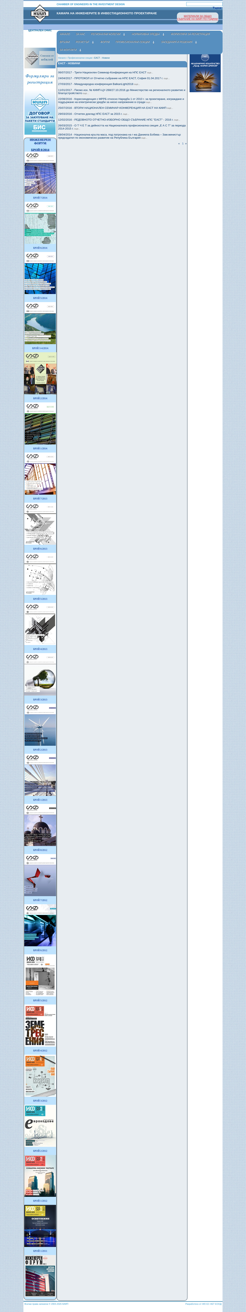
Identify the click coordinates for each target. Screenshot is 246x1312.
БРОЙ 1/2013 (40, 799)
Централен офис (40, 30)
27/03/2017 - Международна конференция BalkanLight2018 (99, 84)
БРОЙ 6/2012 (40, 950)
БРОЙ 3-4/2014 (40, 348)
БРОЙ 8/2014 (40, 149)
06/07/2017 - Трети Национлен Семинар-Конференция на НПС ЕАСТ (105, 72)
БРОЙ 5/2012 (40, 1000)
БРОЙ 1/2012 (40, 1200)
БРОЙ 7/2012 (40, 900)
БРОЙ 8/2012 (40, 849)
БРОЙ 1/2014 (40, 448)
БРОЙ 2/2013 (40, 749)
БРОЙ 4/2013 (40, 649)
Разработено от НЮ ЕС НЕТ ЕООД (203, 1304)
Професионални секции (80, 58)
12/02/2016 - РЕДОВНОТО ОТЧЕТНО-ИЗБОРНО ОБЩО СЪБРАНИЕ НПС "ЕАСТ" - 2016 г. (119, 119)
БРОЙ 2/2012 (40, 1150)
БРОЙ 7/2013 (40, 498)
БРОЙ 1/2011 (40, 1250)
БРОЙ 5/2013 (40, 598)
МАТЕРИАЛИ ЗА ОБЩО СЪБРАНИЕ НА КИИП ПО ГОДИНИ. (197, 18)
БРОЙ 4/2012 (40, 1050)
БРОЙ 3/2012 (40, 1100)
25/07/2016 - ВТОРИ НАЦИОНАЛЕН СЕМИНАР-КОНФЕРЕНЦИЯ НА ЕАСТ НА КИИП (115, 107)
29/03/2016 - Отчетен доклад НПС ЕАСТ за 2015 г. (93, 113)
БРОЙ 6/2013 (40, 548)
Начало (62, 58)
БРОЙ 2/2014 (40, 398)
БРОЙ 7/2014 (40, 197)
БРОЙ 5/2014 (40, 298)
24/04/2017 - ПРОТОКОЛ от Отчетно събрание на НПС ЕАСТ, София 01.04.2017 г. (114, 78)
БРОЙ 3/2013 (40, 699)
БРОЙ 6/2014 (40, 247)
